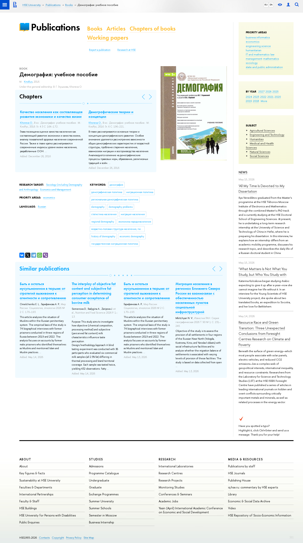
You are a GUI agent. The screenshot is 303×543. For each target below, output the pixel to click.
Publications (55, 27)
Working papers (107, 37)
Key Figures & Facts (32, 473)
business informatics (258, 37)
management (254, 58)
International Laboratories (176, 466)
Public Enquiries (29, 522)
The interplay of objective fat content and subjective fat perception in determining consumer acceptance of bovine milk (94, 293)
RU (266, 4)
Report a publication (99, 50)
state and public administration (264, 67)
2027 (261, 91)
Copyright (58, 537)
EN (271, 4)
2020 (278, 97)
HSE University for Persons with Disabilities (47, 515)
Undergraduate (99, 480)
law (272, 54)
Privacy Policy (73, 537)
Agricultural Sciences (262, 130)
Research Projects (170, 480)
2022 (263, 97)
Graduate (95, 487)
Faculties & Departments (35, 487)
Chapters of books (152, 28)
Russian (42, 206)
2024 (249, 97)
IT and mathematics (257, 54)
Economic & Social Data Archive (249, 501)
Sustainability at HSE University (39, 480)
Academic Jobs (168, 501)
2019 (249, 101)
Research (167, 459)
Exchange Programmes (103, 494)
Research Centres (170, 473)
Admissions (96, 466)
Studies (96, 459)
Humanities (256, 139)
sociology (252, 63)
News (243, 172)
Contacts (44, 537)
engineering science (258, 46)
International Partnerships (36, 494)
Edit (292, 536)
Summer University (101, 501)
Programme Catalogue (104, 473)
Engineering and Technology (267, 135)
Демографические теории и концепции (111, 114)
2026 (268, 91)
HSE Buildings (28, 508)
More (264, 101)
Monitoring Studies (171, 487)
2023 (256, 97)
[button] (83, 103)
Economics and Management (55, 189)
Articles (115, 28)
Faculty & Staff (29, 501)
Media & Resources (245, 459)
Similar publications (44, 268)
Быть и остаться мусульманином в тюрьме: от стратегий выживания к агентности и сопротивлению (43, 291)
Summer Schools (100, 508)
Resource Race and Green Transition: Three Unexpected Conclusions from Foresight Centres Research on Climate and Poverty (264, 333)
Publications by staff (241, 466)
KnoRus (28, 81)
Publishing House (239, 480)
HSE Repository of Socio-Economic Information (259, 515)
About (25, 459)
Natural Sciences (260, 152)
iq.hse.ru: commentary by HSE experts (253, 487)
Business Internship (101, 522)
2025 (275, 91)
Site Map (89, 537)
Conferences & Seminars (175, 494)
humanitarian (253, 50)
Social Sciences (259, 156)
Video (232, 508)
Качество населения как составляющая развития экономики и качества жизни (51, 114)
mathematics (271, 58)
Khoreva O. (26, 123)
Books (94, 28)
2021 (270, 97)
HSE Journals (236, 473)
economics (252, 41)
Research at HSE (126, 50)
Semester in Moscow (103, 515)
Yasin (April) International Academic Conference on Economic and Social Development (191, 510)
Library (232, 494)
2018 (256, 101)
